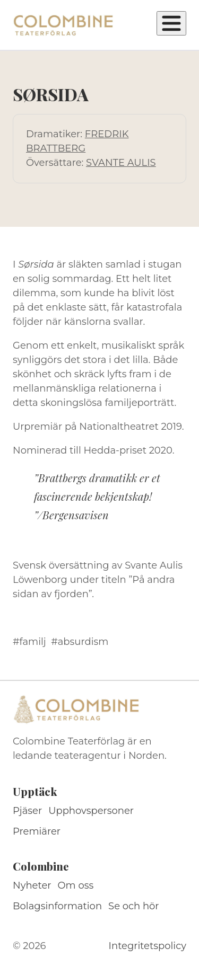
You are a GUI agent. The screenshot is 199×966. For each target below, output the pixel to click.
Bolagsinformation (57, 906)
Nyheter (32, 885)
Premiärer (36, 831)
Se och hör (133, 906)
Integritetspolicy (147, 946)
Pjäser (27, 811)
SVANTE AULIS (121, 163)
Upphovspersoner (91, 811)
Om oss (76, 885)
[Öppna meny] (171, 23)
